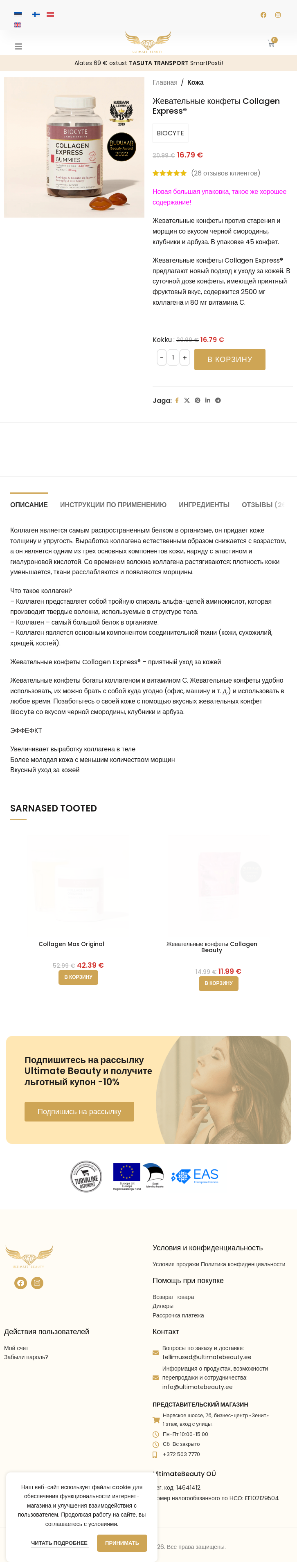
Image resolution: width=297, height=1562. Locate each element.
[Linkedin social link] (208, 400)
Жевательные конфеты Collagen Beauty (211, 947)
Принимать (122, 1543)
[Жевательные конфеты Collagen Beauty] (219, 882)
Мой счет (16, 1326)
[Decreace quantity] (162, 357)
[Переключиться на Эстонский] (18, 14)
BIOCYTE (170, 133)
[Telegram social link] (218, 400)
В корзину (229, 359)
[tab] (29, 503)
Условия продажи (176, 1242)
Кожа (195, 82)
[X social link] (187, 400)
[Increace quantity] (184, 357)
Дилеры (163, 1284)
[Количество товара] (173, 357)
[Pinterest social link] (197, 400)
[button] (78, 977)
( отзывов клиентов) (226, 173)
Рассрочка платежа (178, 1293)
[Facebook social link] (177, 400)
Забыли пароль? (26, 1335)
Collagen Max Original (71, 944)
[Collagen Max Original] (78, 882)
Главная (165, 82)
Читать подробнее (60, 1543)
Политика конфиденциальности (243, 1242)
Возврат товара (173, 1275)
